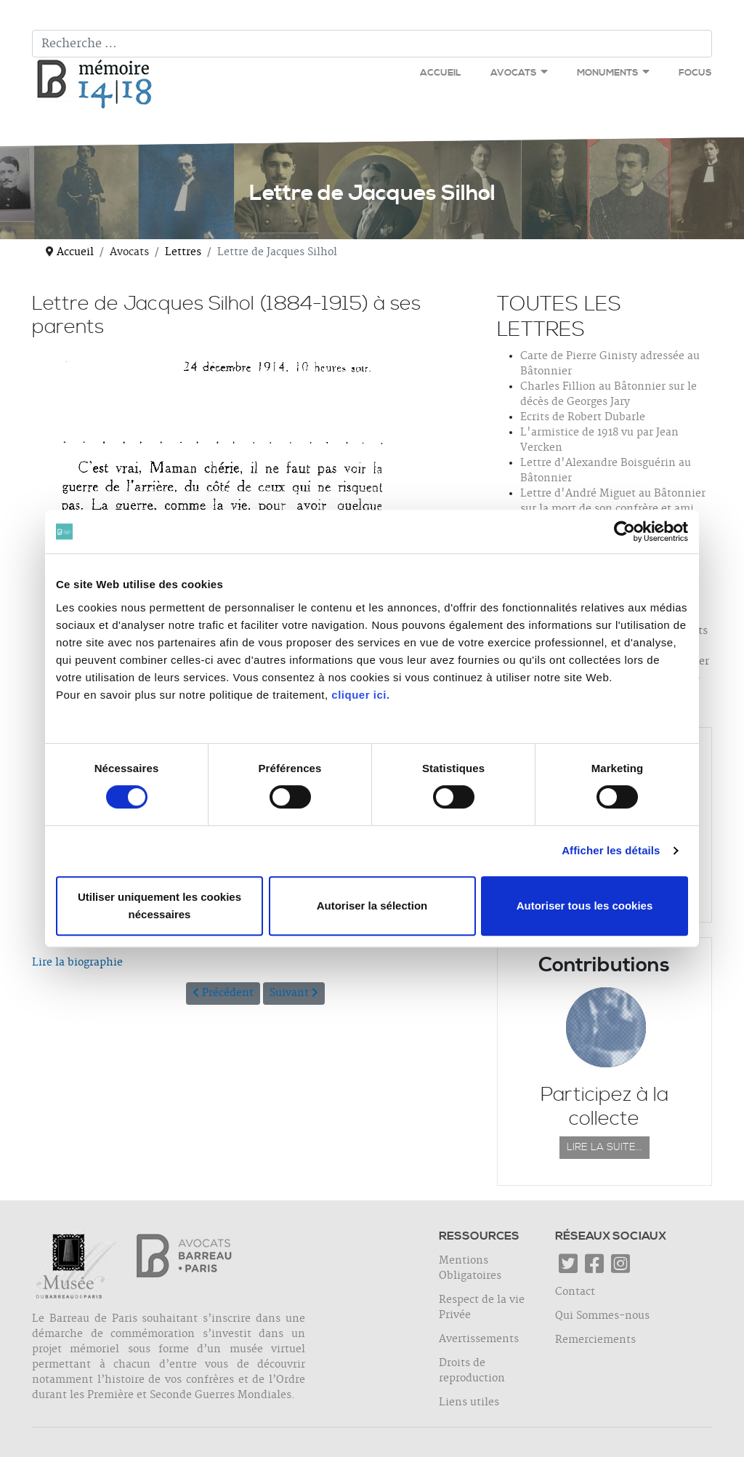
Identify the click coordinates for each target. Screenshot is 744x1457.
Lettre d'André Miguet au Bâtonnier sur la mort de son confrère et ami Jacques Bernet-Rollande (612, 509)
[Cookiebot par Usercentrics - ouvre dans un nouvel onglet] (624, 531)
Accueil (440, 73)
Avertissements (479, 1339)
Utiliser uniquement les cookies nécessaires (159, 905)
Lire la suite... (604, 1147)
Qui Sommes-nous (602, 1315)
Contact (575, 1292)
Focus (695, 73)
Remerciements (595, 1339)
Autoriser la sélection (372, 905)
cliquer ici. (360, 695)
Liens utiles (469, 1402)
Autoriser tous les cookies (585, 905)
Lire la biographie (77, 962)
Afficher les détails (611, 850)
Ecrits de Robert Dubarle (582, 417)
